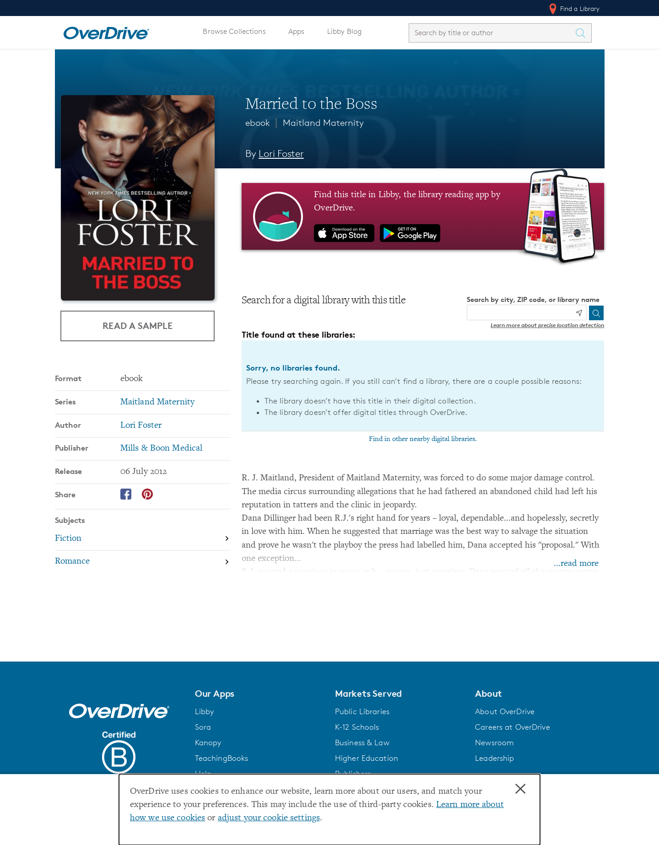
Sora (203, 727)
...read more (576, 564)
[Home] (106, 31)
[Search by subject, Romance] (143, 562)
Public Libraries (362, 711)
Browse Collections (234, 31)
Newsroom (494, 742)
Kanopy (208, 742)
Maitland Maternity (323, 122)
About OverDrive (505, 711)
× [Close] (520, 789)
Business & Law (362, 742)
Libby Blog (344, 31)
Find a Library (573, 8)
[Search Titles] (583, 33)
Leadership (494, 758)
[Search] (596, 313)
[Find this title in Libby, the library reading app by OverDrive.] (423, 216)
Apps (296, 31)
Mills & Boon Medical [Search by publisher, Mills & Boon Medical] (161, 448)
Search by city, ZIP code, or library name (533, 299)
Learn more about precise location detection (547, 325)
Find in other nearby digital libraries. (423, 439)
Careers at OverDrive (512, 727)
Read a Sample (138, 325)
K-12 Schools (357, 727)
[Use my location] (579, 313)
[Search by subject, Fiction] (143, 539)
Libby (204, 711)
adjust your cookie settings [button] (269, 818)
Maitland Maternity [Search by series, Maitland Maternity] (157, 402)
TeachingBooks (221, 758)
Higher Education (366, 758)
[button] (259, 693)
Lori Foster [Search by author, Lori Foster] (281, 153)
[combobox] (492, 33)
